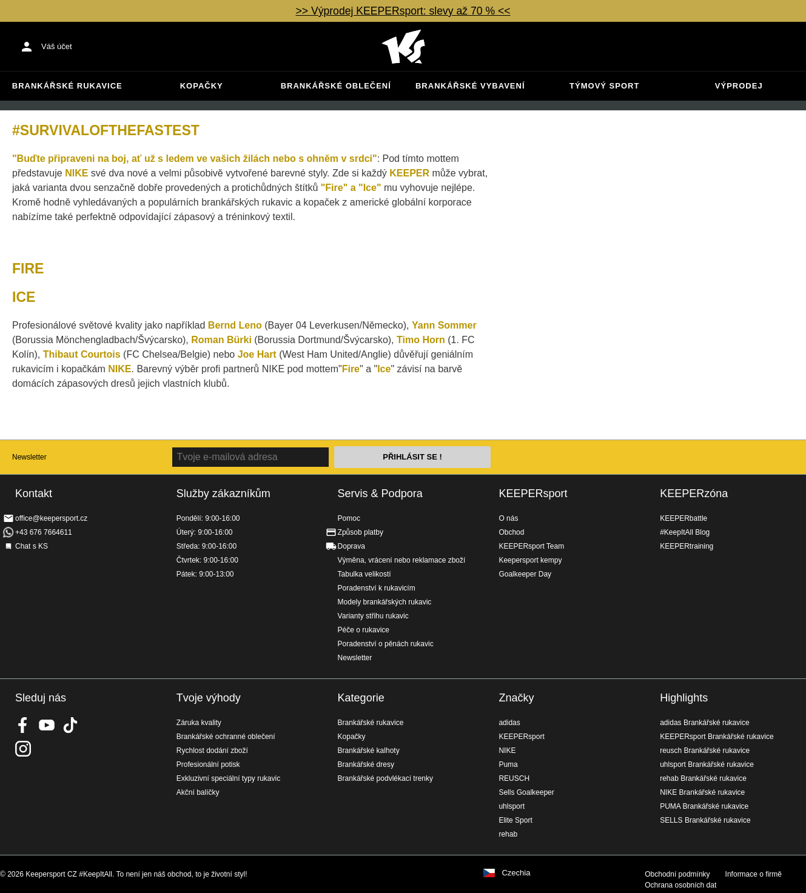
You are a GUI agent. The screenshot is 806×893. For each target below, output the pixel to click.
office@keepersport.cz (51, 518)
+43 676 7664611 (43, 532)
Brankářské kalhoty (369, 750)
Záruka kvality (198, 722)
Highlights (684, 698)
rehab (508, 834)
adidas (509, 722)
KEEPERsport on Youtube (47, 725)
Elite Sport (515, 820)
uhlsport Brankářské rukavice (707, 764)
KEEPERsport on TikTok (70, 725)
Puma (508, 764)
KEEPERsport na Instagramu (23, 749)
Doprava (351, 546)
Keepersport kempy (530, 560)
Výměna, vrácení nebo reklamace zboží (402, 560)
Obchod (511, 532)
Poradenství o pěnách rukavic (386, 644)
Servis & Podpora (380, 493)
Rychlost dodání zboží (212, 750)
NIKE (507, 750)
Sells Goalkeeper (526, 792)
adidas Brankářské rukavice (704, 722)
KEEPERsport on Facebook (23, 725)
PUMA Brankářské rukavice (704, 806)
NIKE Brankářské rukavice (702, 792)
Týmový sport (604, 85)
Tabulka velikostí (364, 574)
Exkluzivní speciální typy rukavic (228, 778)
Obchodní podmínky (677, 874)
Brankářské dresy (366, 764)
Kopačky (201, 85)
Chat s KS (31, 546)
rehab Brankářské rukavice (703, 778)
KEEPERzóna (694, 493)
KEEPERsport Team (531, 546)
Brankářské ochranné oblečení (225, 736)
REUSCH (514, 778)
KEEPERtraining (686, 546)
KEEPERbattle (683, 518)
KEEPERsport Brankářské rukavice (716, 736)
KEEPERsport (533, 493)
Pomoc (349, 518)
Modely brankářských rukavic (385, 602)
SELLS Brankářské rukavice (705, 820)
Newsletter (29, 457)
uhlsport (512, 806)
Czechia (516, 873)
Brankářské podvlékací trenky (385, 778)
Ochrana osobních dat (680, 885)
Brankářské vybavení (470, 85)
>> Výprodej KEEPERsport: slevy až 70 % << (402, 11)
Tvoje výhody (208, 698)
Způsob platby (360, 532)
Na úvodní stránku (403, 47)
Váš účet (56, 46)
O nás (508, 518)
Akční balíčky (198, 792)
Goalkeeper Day (525, 574)
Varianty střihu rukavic (373, 616)
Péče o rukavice (363, 630)
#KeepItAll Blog (685, 532)
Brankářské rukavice (67, 85)
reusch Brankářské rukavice (705, 750)
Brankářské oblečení (336, 85)
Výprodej (739, 85)
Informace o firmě (753, 874)
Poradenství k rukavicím (376, 588)
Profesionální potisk (208, 764)
